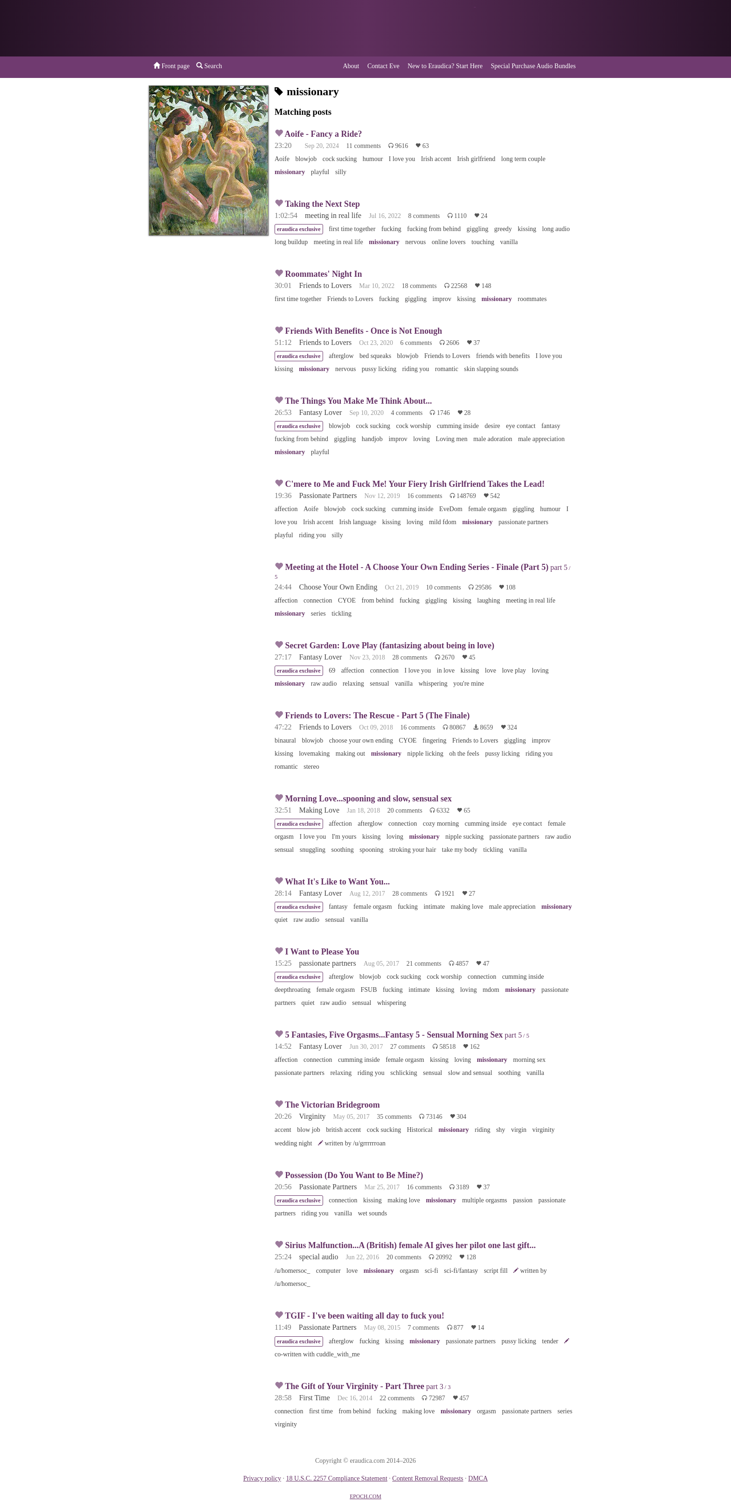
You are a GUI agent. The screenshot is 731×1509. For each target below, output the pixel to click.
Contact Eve (383, 66)
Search (209, 66)
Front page (171, 66)
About (351, 66)
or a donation (534, 28)
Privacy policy (262, 1478)
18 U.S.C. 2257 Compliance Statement (336, 1478)
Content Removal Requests (427, 1478)
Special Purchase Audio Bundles (533, 66)
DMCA (478, 1478)
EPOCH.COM (365, 1497)
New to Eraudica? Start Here (445, 66)
